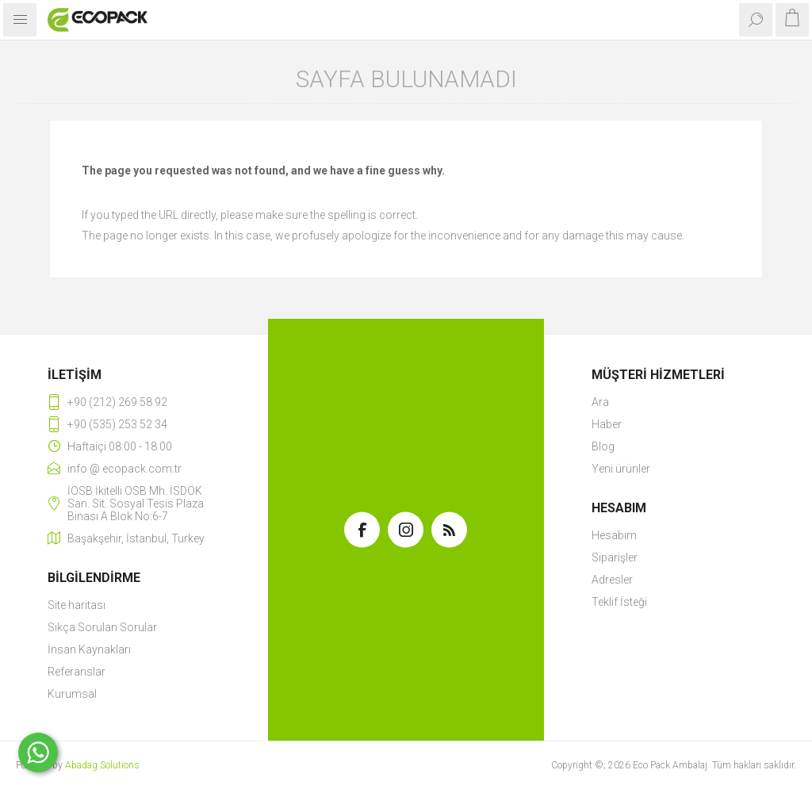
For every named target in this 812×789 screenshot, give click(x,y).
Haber (607, 424)
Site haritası (76, 605)
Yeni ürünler (621, 468)
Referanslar (76, 671)
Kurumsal (72, 694)
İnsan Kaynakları (89, 649)
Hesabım (614, 535)
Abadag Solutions (102, 765)
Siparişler (615, 557)
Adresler (612, 579)
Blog (603, 446)
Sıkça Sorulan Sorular (102, 627)
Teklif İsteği (619, 602)
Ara (600, 402)
